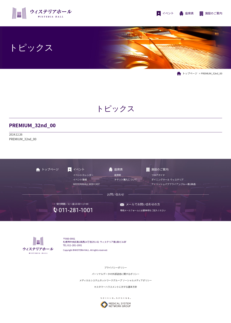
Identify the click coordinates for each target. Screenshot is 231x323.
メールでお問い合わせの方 (143, 204)
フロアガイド (158, 175)
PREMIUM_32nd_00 (22, 139)
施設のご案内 (210, 13)
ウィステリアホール (41, 13)
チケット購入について (125, 179)
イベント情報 (80, 179)
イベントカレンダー (83, 175)
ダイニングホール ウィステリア (167, 179)
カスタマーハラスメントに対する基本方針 (115, 286)
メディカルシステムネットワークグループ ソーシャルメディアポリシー (115, 280)
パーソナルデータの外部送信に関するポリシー (115, 273)
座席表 (186, 13)
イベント (165, 13)
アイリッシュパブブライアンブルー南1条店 (173, 184)
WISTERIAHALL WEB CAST (86, 184)
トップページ (190, 73)
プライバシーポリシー (115, 267)
